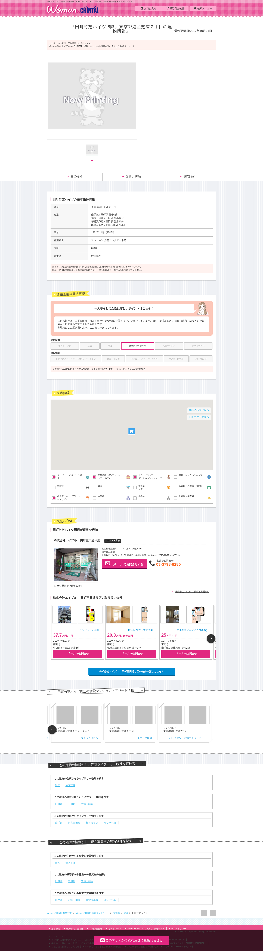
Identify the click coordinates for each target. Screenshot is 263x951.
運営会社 (54, 928)
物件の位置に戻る (199, 410)
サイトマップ (113, 928)
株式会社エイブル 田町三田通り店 (192, 591)
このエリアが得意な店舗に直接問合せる (131, 940)
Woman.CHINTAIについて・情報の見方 (145, 928)
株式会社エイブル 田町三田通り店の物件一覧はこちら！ (131, 671)
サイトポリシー (177, 928)
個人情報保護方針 (73, 928)
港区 (126, 913)
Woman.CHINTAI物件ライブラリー (93, 913)
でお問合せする (124, 563)
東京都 (116, 913)
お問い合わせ (94, 928)
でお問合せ (78, 653)
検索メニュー (203, 8)
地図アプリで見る (199, 417)
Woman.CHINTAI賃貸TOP (59, 913)
